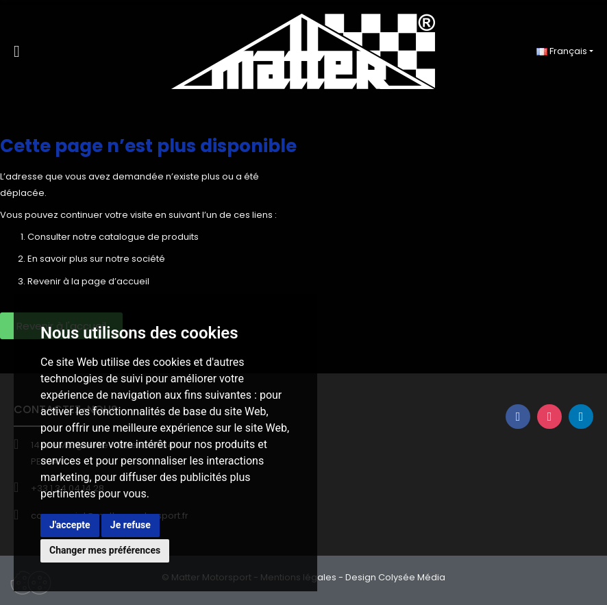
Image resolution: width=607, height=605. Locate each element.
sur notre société (127, 258)
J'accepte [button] (69, 524)
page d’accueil (115, 281)
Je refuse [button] (130, 524)
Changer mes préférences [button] (104, 550)
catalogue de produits (149, 236)
